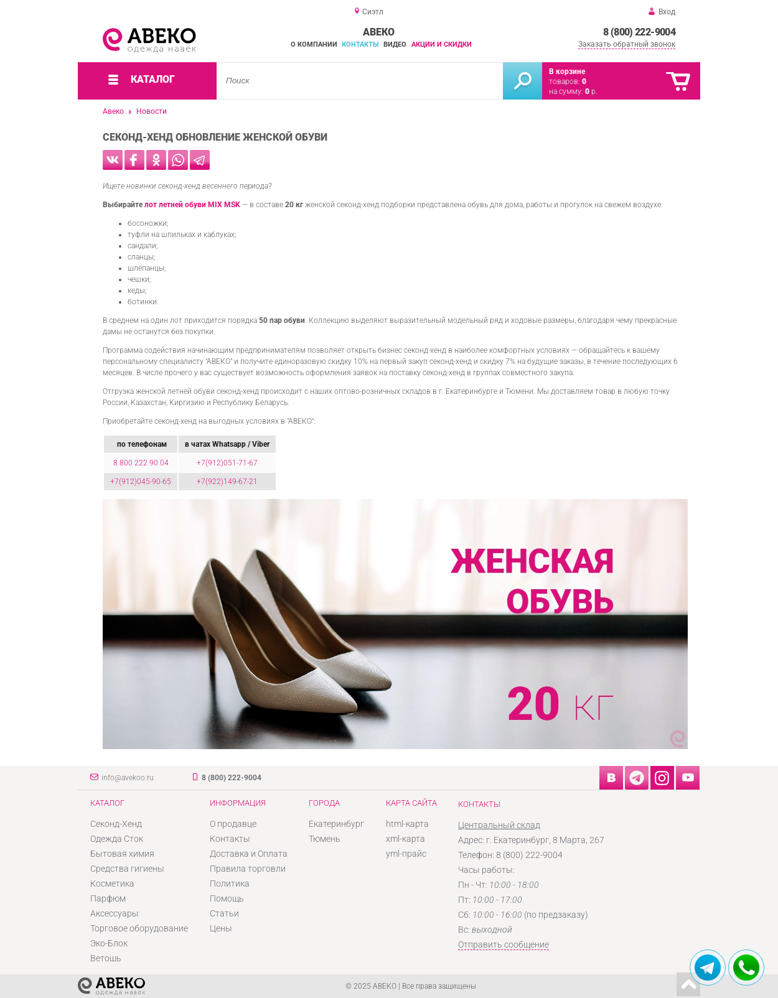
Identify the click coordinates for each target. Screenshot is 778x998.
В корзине (567, 71)
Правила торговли (248, 869)
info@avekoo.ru (127, 777)
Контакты (360, 44)
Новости (151, 111)
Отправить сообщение (503, 944)
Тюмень (324, 839)
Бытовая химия (122, 854)
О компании (314, 44)
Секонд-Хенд (116, 824)
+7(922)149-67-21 (227, 481)
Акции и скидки (441, 44)
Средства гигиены (127, 869)
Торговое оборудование (139, 928)
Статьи (224, 913)
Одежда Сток (116, 839)
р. (591, 91)
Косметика (112, 883)
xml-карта (405, 839)
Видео (394, 44)
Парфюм (108, 898)
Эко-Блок (109, 943)
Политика (230, 883)
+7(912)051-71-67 (227, 463)
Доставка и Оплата (249, 854)
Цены (221, 928)
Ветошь (105, 958)
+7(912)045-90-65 (140, 481)
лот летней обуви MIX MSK (192, 204)
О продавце (233, 824)
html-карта (407, 824)
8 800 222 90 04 (141, 463)
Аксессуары (114, 913)
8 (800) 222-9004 (639, 32)
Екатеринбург (336, 824)
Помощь (227, 898)
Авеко (113, 111)
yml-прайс (406, 854)
